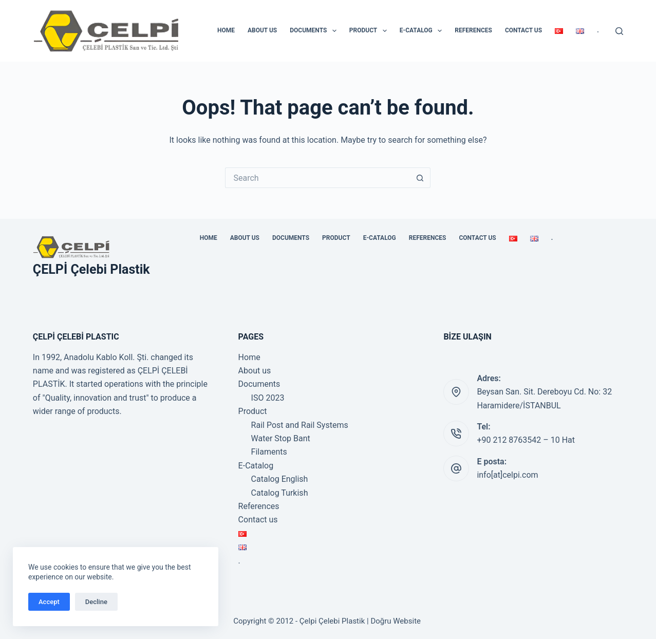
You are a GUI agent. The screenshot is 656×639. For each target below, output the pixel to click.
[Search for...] (317, 177)
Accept (49, 602)
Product (370, 31)
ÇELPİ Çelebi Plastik (91, 269)
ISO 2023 (268, 398)
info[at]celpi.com (507, 475)
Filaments (269, 452)
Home (226, 30)
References (473, 30)
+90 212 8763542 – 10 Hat (526, 440)
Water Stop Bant (280, 438)
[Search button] (420, 177)
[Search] (619, 31)
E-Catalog (423, 31)
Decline (96, 602)
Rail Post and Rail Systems (299, 425)
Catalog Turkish (279, 493)
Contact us (523, 30)
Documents (315, 31)
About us (262, 30)
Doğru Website (395, 621)
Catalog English (279, 479)
